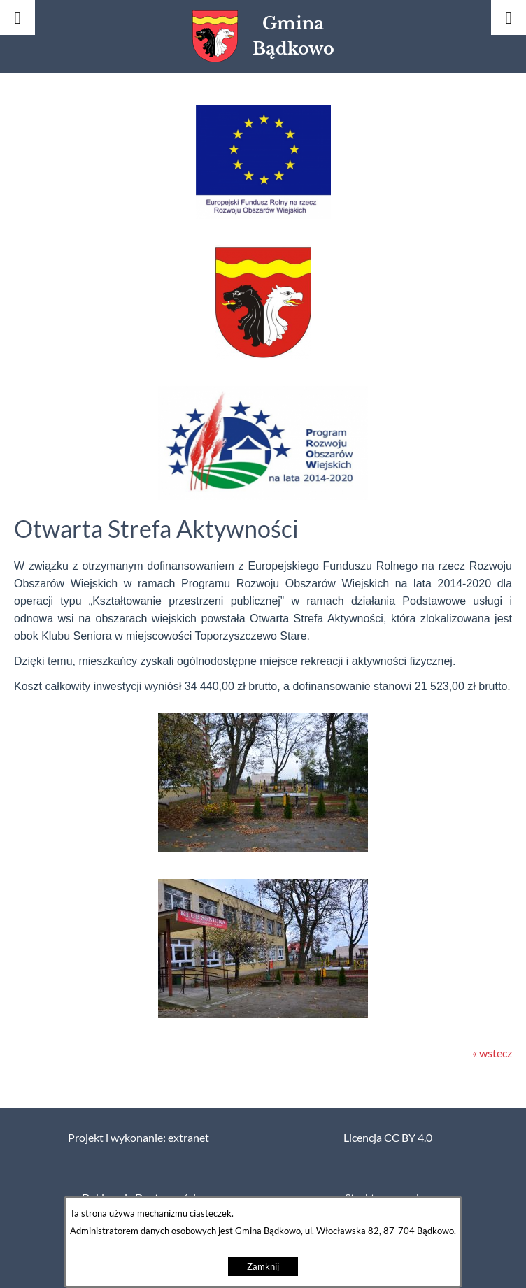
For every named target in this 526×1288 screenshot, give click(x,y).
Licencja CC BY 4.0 (387, 1137)
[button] (263, 214)
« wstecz (492, 1053)
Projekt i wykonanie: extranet (138, 1137)
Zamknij (263, 1266)
